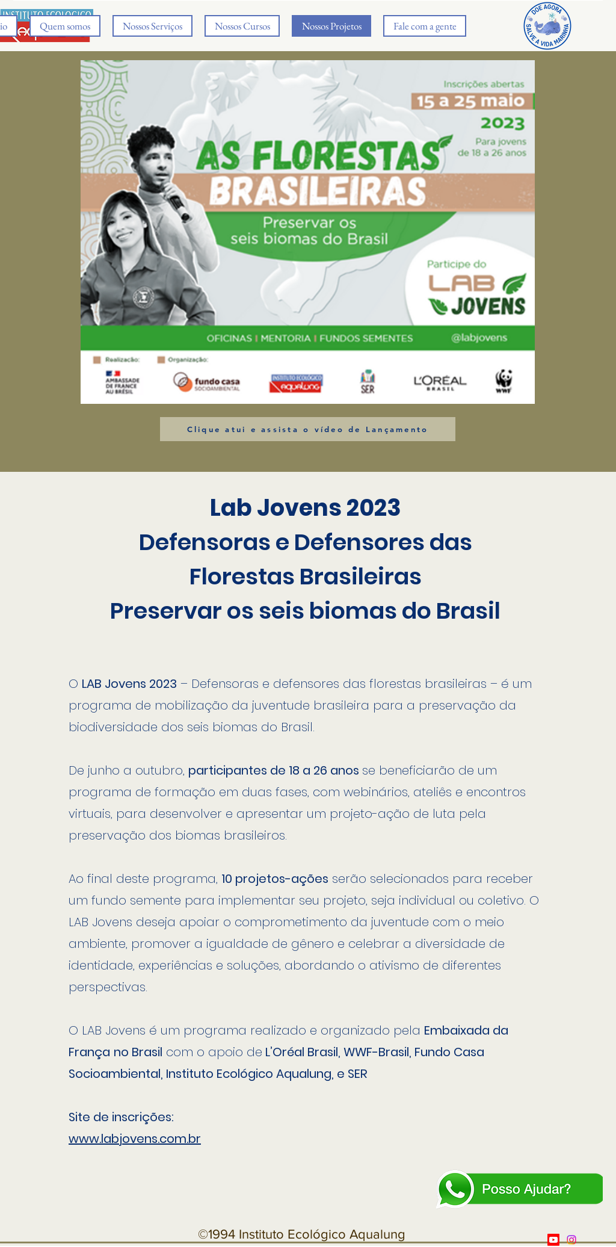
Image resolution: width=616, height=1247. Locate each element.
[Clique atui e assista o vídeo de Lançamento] (307, 429)
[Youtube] (553, 1240)
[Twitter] (571, 1240)
